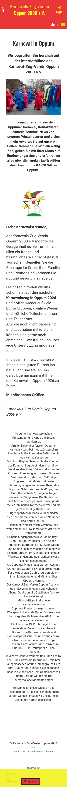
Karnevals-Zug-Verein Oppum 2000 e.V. (29, 9)
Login (59, 10)
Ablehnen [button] (12, 781)
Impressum (33, 767)
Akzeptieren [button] (30, 781)
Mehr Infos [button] (10, 773)
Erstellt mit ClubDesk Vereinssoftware (33, 751)
